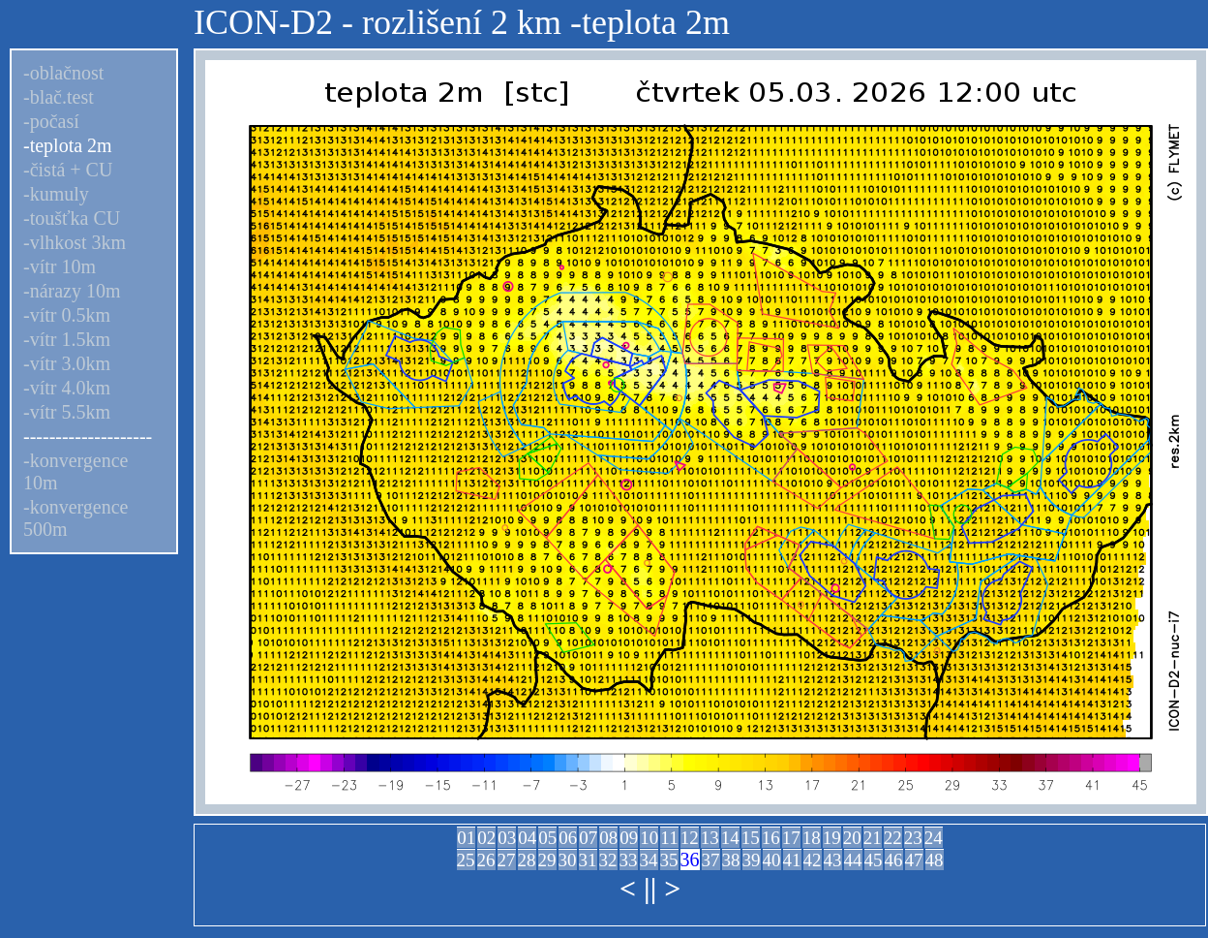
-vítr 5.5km (66, 411)
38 (731, 860)
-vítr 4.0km (66, 387)
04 (527, 838)
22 (893, 838)
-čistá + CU (67, 169)
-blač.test (58, 97)
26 (486, 860)
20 (852, 838)
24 (933, 838)
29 (547, 860)
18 (811, 838)
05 (547, 838)
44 (853, 860)
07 (588, 838)
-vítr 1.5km (66, 339)
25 (466, 860)
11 (669, 838)
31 (588, 860)
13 (710, 838)
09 (628, 838)
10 (649, 838)
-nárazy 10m (72, 290)
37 (711, 860)
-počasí (51, 121)
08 (608, 838)
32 (608, 860)
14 (730, 838)
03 (507, 838)
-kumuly (56, 193)
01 (466, 838)
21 (872, 838)
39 (751, 860)
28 (527, 860)
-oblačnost (63, 72)
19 (832, 838)
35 (669, 860)
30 (568, 860)
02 (486, 838)
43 (833, 860)
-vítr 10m (59, 266)
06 (568, 838)
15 (750, 838)
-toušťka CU (71, 218)
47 (914, 860)
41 (792, 860)
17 (791, 838)
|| (650, 888)
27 (507, 860)
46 (894, 860)
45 (873, 860)
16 (771, 838)
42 (812, 860)
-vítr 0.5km (66, 315)
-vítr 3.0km (66, 363)
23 (913, 838)
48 (934, 860)
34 (649, 860)
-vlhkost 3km (74, 242)
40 (772, 860)
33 (628, 860)
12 (689, 838)
